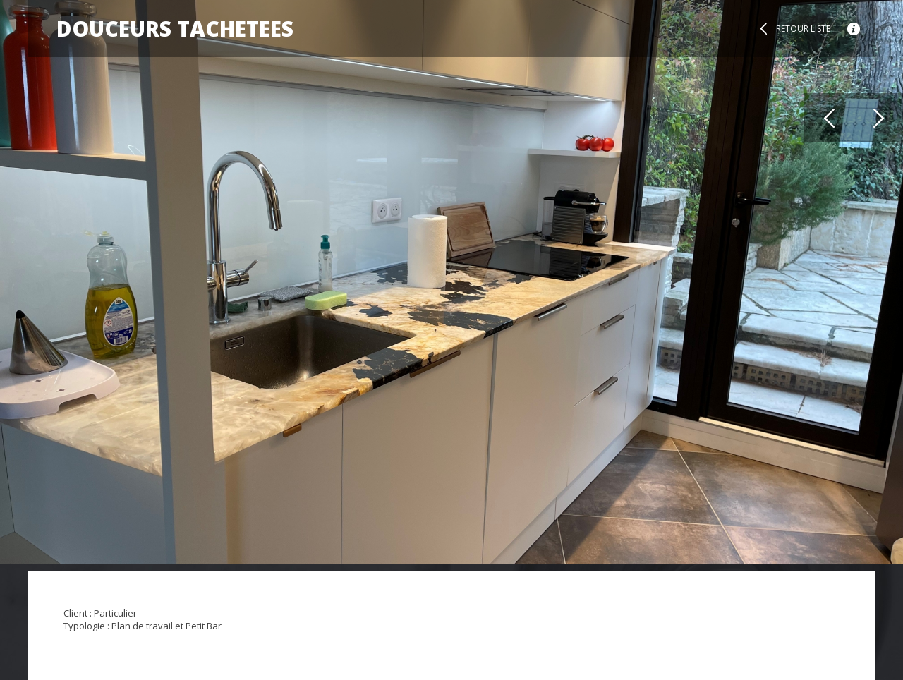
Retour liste (803, 29)
